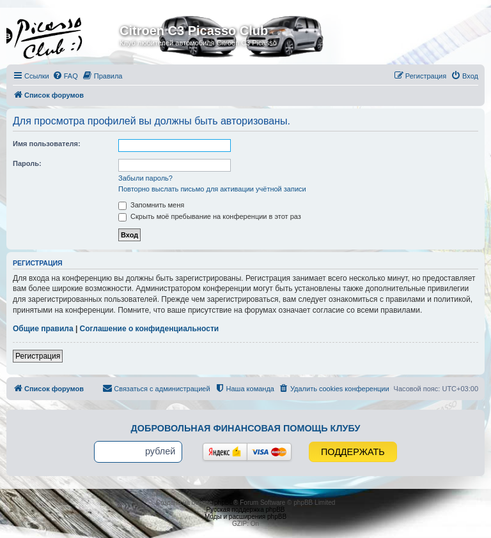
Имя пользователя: (47, 143)
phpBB (223, 502)
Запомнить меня (151, 205)
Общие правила (43, 328)
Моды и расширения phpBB (245, 516)
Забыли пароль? (145, 178)
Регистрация (37, 356)
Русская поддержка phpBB (245, 509)
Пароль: (27, 163)
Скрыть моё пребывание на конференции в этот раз (209, 216)
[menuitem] (65, 76)
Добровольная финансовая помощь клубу (246, 428)
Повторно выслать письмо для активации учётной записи (212, 189)
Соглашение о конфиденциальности (149, 328)
